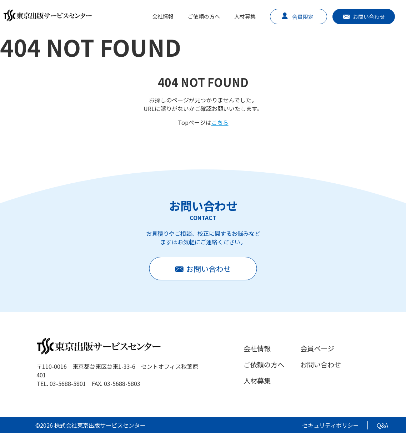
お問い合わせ (369, 16)
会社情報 (163, 16)
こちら (220, 122)
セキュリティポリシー (330, 425)
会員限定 (303, 16)
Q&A (382, 425)
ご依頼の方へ (204, 16)
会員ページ (317, 348)
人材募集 (245, 16)
